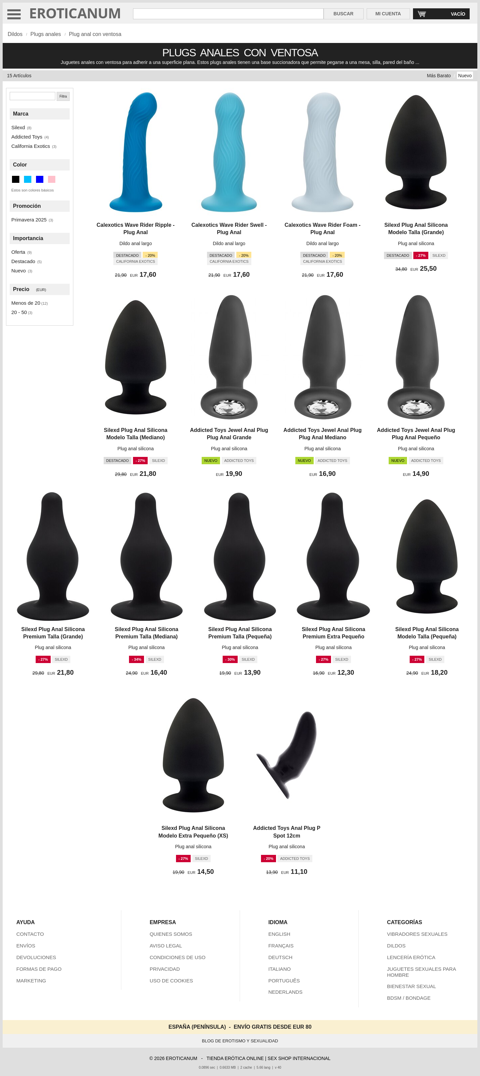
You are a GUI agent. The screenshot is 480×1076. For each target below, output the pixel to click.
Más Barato (439, 75)
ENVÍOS (25, 945)
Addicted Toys (26, 137)
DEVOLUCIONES (36, 957)
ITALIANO (279, 969)
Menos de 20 (25, 303)
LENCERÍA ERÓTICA (411, 957)
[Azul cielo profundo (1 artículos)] (27, 179)
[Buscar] (32, 96)
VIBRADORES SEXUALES (417, 934)
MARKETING (31, 980)
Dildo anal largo (135, 243)
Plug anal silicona (416, 243)
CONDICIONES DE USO (178, 957)
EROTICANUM (75, 12)
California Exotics (30, 146)
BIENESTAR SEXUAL (411, 986)
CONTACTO (30, 934)
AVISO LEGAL (166, 945)
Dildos (15, 34)
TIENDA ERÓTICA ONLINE (235, 1058)
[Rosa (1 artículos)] (51, 179)
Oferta (18, 252)
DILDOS (396, 945)
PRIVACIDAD (165, 969)
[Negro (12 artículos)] (15, 179)
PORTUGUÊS (284, 980)
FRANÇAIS (281, 945)
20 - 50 (19, 312)
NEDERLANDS (285, 992)
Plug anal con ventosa (95, 34)
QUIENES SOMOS (171, 934)
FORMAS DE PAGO (39, 969)
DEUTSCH (280, 957)
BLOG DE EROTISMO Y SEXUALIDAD (240, 1040)
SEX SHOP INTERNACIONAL (299, 1058)
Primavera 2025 (29, 219)
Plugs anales (45, 34)
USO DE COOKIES (171, 980)
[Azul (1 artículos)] (39, 179)
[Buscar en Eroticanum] (228, 13)
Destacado (23, 261)
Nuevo (465, 75)
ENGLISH (279, 934)
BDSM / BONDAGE (409, 998)
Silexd (18, 127)
